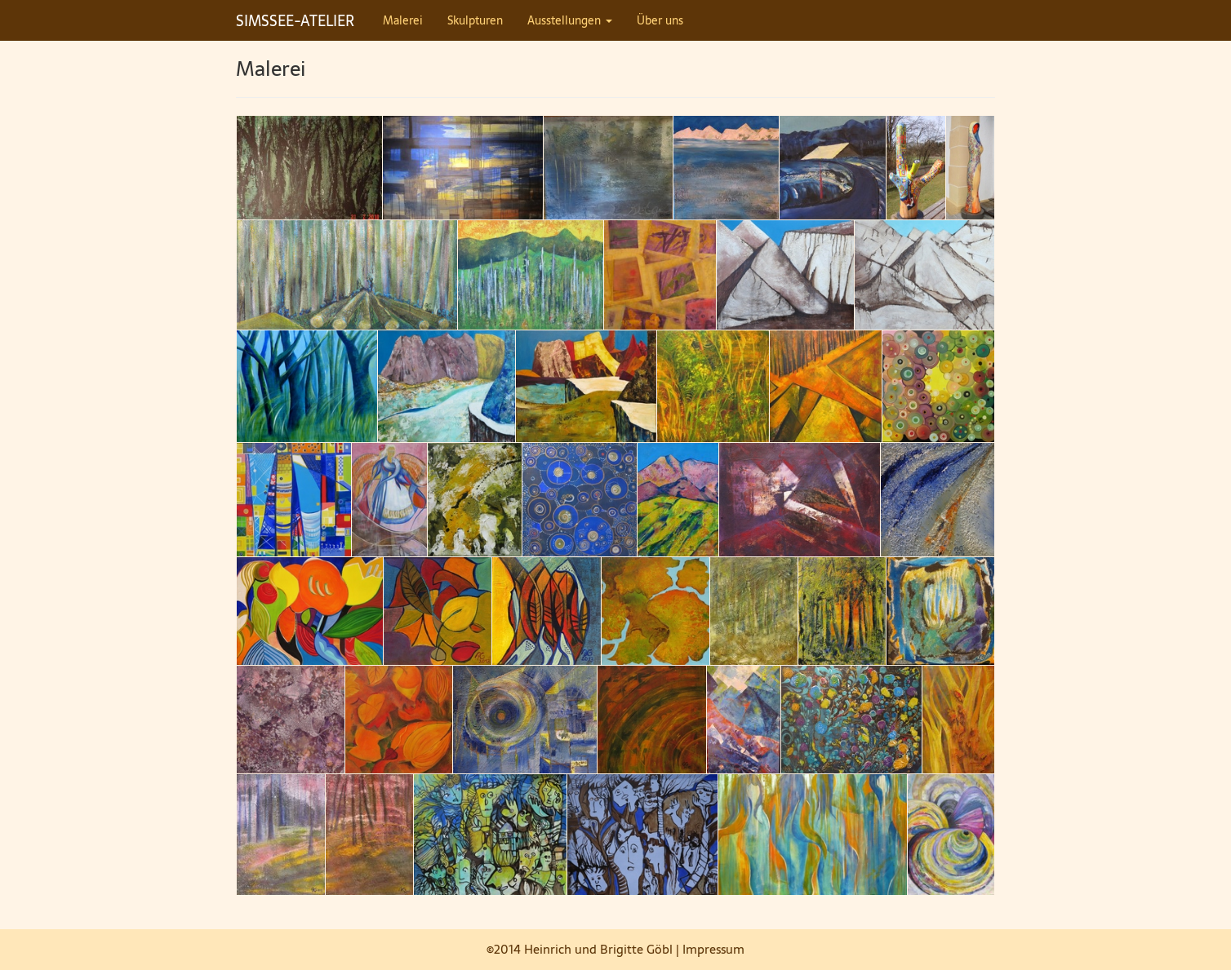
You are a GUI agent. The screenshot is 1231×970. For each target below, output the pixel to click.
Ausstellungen (569, 20)
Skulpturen (475, 20)
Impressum (713, 949)
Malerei (403, 20)
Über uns (660, 20)
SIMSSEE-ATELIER (295, 21)
